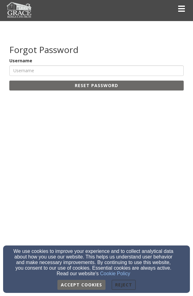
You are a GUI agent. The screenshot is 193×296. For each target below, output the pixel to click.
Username (20, 61)
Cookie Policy (115, 273)
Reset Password (96, 85)
